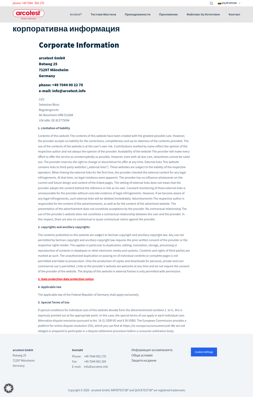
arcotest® (76, 14)
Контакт (234, 14)
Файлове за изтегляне (203, 14)
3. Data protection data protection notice (66, 279)
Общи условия (142, 355)
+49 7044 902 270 (95, 356)
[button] (8, 388)
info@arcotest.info (96, 367)
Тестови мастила (103, 14)
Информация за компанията (152, 350)
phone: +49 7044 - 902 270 (28, 3)
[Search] (211, 3)
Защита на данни (143, 360)
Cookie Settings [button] (204, 352)
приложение (168, 14)
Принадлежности (137, 14)
